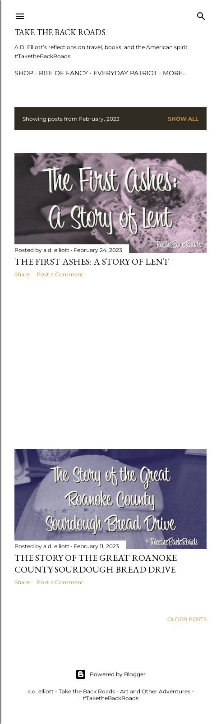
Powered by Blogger (110, 674)
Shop (23, 73)
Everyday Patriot (125, 73)
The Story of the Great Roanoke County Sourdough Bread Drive (95, 563)
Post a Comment (60, 274)
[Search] (201, 14)
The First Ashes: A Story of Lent (91, 261)
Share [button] (22, 274)
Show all (183, 118)
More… (175, 73)
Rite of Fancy (63, 73)
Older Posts (187, 619)
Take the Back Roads (60, 32)
